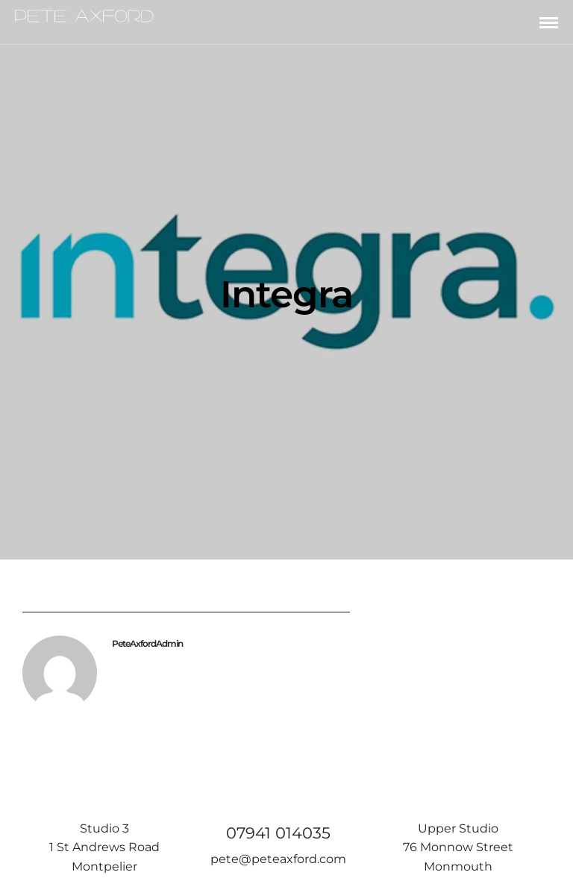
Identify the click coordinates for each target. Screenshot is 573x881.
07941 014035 (278, 833)
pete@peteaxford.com (278, 859)
